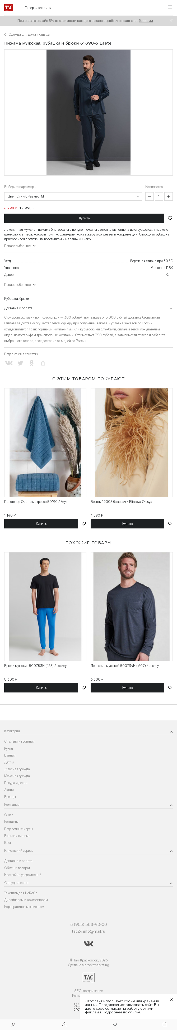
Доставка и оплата (18, 308)
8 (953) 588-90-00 (88, 924)
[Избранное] (114, 1024)
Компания (12, 805)
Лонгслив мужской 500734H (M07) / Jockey (125, 666)
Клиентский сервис (18, 851)
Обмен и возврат (17, 868)
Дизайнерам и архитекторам (26, 900)
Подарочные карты (18, 829)
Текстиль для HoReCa (20, 893)
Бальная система (17, 836)
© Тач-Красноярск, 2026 (88, 960)
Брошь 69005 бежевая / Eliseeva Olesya (121, 502)
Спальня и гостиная (19, 741)
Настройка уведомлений (22, 875)
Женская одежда (17, 769)
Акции (9, 790)
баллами (146, 21)
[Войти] (64, 1024)
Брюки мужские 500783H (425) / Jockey (35, 666)
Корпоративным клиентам (24, 907)
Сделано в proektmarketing (88, 965)
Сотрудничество (16, 883)
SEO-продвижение (88, 991)
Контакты (11, 822)
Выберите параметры (20, 187)
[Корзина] (164, 1024)
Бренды (10, 797)
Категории (12, 731)
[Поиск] (13, 1025)
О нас (8, 815)
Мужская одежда (17, 776)
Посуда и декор (15, 783)
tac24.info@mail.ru (88, 931)
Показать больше (17, 246)
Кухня (8, 748)
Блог (8, 843)
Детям (9, 762)
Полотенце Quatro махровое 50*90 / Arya (36, 502)
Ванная (10, 755)
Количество (154, 187)
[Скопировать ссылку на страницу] (43, 363)
